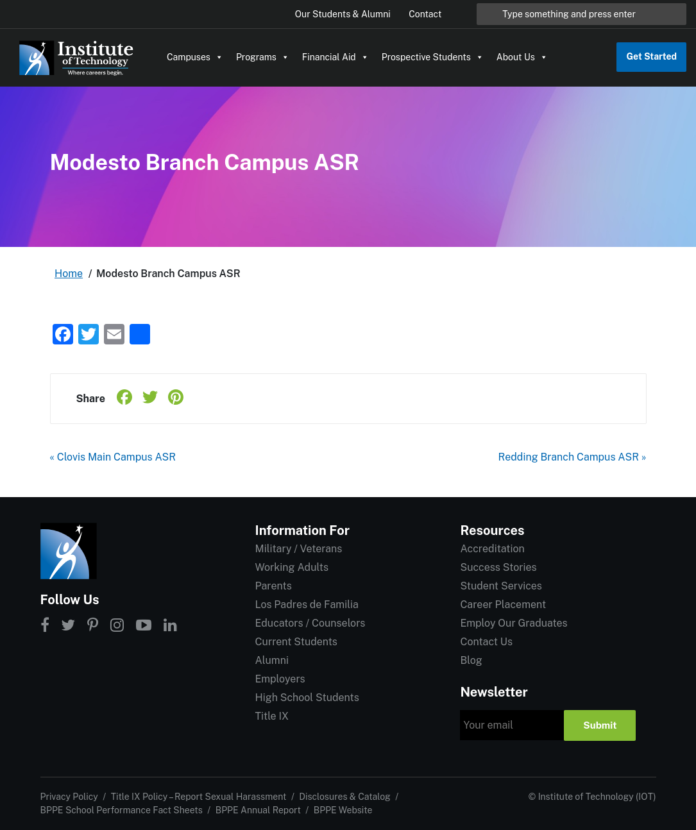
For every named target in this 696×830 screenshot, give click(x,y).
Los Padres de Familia (306, 604)
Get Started (651, 56)
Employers (280, 679)
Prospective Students (433, 57)
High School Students (307, 697)
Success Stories (498, 567)
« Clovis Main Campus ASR (113, 457)
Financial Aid (335, 57)
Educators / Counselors (310, 623)
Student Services (500, 586)
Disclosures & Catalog (344, 797)
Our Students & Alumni (343, 14)
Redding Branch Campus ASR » (572, 457)
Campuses (195, 57)
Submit (599, 725)
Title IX (272, 716)
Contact (425, 14)
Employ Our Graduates (513, 623)
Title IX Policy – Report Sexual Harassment (199, 797)
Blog (471, 660)
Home (69, 273)
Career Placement (503, 604)
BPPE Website (343, 810)
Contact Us (486, 642)
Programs (262, 57)
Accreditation (492, 549)
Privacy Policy (69, 797)
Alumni (271, 660)
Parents (273, 586)
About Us (522, 57)
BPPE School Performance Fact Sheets (121, 810)
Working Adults (291, 567)
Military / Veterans (298, 549)
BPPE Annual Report (258, 810)
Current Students (296, 642)
